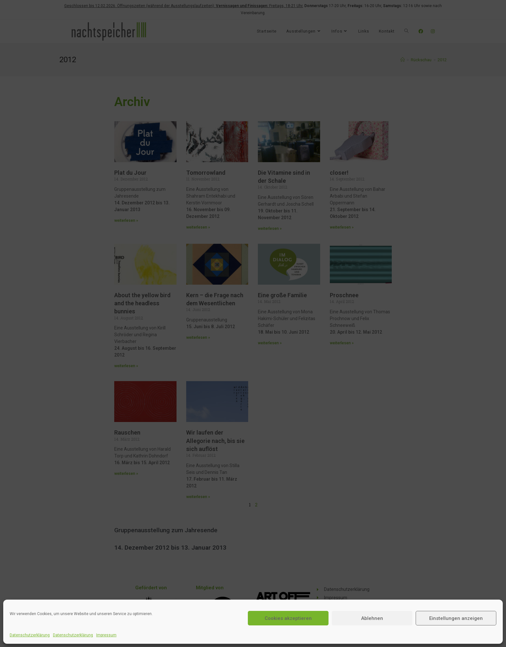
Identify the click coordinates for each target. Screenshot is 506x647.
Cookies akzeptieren (288, 618)
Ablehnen (372, 618)
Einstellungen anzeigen (456, 618)
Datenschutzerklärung (30, 635)
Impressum (106, 635)
